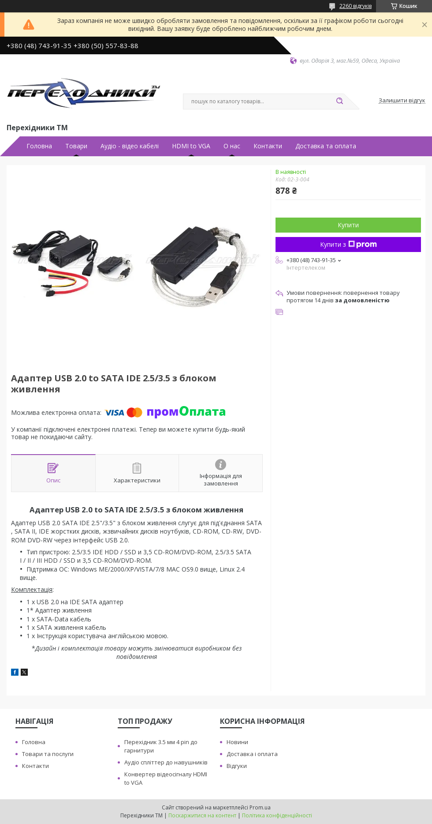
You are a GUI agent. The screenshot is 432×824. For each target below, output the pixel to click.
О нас (231, 146)
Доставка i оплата (252, 754)
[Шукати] (339, 101)
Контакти (267, 146)
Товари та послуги (48, 754)
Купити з (348, 244)
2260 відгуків (355, 6)
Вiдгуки (237, 766)
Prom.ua (260, 807)
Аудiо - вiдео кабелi (130, 146)
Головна (39, 146)
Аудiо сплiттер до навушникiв (166, 762)
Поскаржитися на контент (202, 815)
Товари (76, 146)
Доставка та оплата (325, 146)
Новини (237, 742)
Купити (348, 225)
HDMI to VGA (191, 146)
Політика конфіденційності (277, 815)
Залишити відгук (402, 101)
